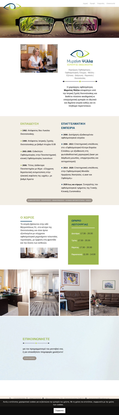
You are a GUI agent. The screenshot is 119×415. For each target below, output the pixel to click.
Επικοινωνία (111, 3)
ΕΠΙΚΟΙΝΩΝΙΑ (29, 358)
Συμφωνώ (59, 411)
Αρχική (85, 3)
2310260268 (19, 398)
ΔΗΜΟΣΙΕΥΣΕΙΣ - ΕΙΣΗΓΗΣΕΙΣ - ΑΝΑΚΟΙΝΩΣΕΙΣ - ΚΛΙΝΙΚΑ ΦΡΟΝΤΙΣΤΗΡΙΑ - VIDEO (59, 200)
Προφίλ (92, 3)
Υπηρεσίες (100, 3)
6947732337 (35, 398)
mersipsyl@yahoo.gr (99, 398)
